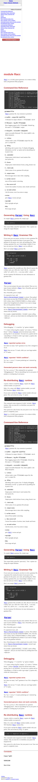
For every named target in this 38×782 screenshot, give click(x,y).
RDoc (8, 777)
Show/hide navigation (11, 39)
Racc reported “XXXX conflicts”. (8, 20)
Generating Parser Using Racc (8, 13)
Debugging (3, 17)
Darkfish (8, 779)
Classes (10, 3)
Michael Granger (15, 779)
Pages (5, 3)
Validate (3, 776)
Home (11, 1)
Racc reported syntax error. (7, 19)
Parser (2, 16)
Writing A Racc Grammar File (7, 14)
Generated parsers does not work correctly (11, 22)
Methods (15, 3)
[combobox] (11, 5)
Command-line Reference (7, 11)
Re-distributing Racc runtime (7, 23)
